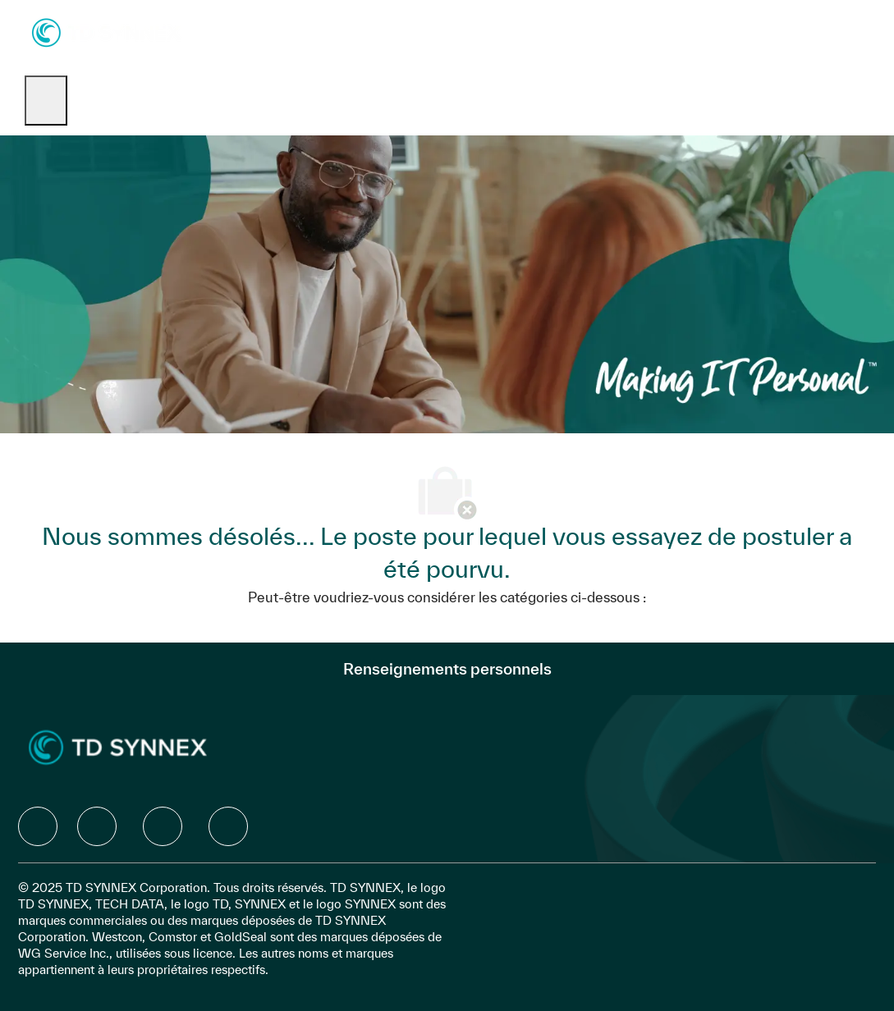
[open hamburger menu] (46, 100)
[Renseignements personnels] (447, 669)
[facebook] (37, 826)
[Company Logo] (106, 31)
